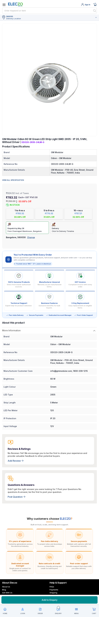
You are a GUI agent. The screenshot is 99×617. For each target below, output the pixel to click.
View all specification (13, 180)
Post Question (16, 494)
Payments (54, 587)
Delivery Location (13, 19)
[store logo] (15, 4)
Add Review (15, 458)
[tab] (49, 327)
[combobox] (49, 10)
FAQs (52, 584)
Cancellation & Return (59, 593)
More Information (11, 327)
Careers (5, 593)
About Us (6, 584)
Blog (4, 587)
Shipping (53, 590)
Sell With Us (7, 590)
